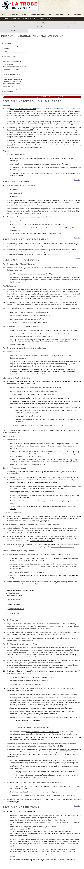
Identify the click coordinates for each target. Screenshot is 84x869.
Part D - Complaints (8, 86)
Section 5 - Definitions (7, 91)
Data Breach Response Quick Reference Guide (32, 799)
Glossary (77, 14)
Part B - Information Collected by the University (15, 66)
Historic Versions (14, 27)
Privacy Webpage (14, 613)
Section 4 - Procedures (7, 59)
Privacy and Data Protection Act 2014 (23, 109)
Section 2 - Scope (6, 54)
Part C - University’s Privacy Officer (11, 83)
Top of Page (77, 180)
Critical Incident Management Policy (41, 705)
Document (23, 18)
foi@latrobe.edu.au (35, 533)
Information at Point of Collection (12, 69)
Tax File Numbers (8, 64)
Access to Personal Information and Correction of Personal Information (13, 80)
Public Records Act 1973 (34, 456)
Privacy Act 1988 (16, 122)
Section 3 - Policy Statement (9, 56)
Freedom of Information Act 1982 (26, 413)
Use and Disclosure (9, 72)
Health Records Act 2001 (41, 211)
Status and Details (42, 23)
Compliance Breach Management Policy (54, 667)
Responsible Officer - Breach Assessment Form (42, 732)
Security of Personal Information (12, 74)
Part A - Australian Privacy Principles (12, 61)
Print (69, 27)
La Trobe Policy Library (11, 18)
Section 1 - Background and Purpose (11, 46)
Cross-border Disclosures (10, 77)
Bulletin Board (38, 14)
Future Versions (41, 27)
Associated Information (70, 23)
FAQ (68, 14)
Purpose (6, 51)
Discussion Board (56, 14)
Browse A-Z (14, 14)
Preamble (6, 48)
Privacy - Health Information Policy (30, 213)
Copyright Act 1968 (54, 233)
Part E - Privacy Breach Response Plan (12, 89)
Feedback (14, 31)
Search (25, 14)
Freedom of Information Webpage (62, 547)
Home (3, 14)
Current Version (14, 23)
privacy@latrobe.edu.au (16, 609)
